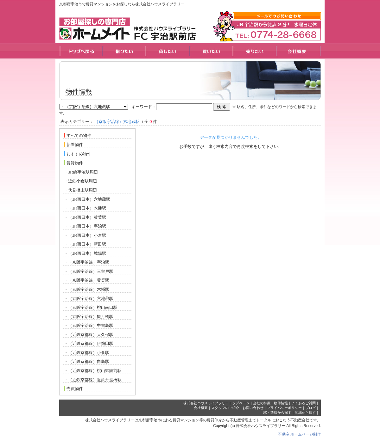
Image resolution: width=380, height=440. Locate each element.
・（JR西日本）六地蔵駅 (87, 199)
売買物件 (73, 388)
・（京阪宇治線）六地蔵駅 (88, 298)
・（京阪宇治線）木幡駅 (86, 289)
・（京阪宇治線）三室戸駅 (88, 271)
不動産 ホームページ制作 (299, 434)
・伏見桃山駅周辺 (80, 190)
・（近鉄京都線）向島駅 (86, 361)
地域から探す (305, 412)
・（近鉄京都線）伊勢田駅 (88, 343)
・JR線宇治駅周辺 (81, 172)
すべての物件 (77, 135)
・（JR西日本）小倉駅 (85, 235)
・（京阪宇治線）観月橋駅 (88, 316)
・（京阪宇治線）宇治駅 (86, 262)
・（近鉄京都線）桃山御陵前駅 (93, 370)
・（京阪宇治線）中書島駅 (88, 325)
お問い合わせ (253, 408)
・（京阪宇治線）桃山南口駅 (90, 307)
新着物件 (73, 144)
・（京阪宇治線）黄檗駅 (86, 280)
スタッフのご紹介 (225, 408)
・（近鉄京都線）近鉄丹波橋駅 (93, 379)
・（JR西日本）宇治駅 (85, 226)
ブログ (310, 408)
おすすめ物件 (77, 153)
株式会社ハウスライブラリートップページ (216, 403)
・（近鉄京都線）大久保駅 (88, 334)
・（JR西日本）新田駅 (85, 244)
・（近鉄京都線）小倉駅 (86, 352)
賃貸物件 (73, 162)
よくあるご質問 (303, 403)
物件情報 (281, 403)
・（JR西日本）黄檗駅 (85, 217)
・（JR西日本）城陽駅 (85, 253)
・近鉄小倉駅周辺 (80, 181)
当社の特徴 (261, 403)
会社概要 (201, 408)
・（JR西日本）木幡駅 (85, 208)
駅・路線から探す (277, 412)
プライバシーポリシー (284, 408)
